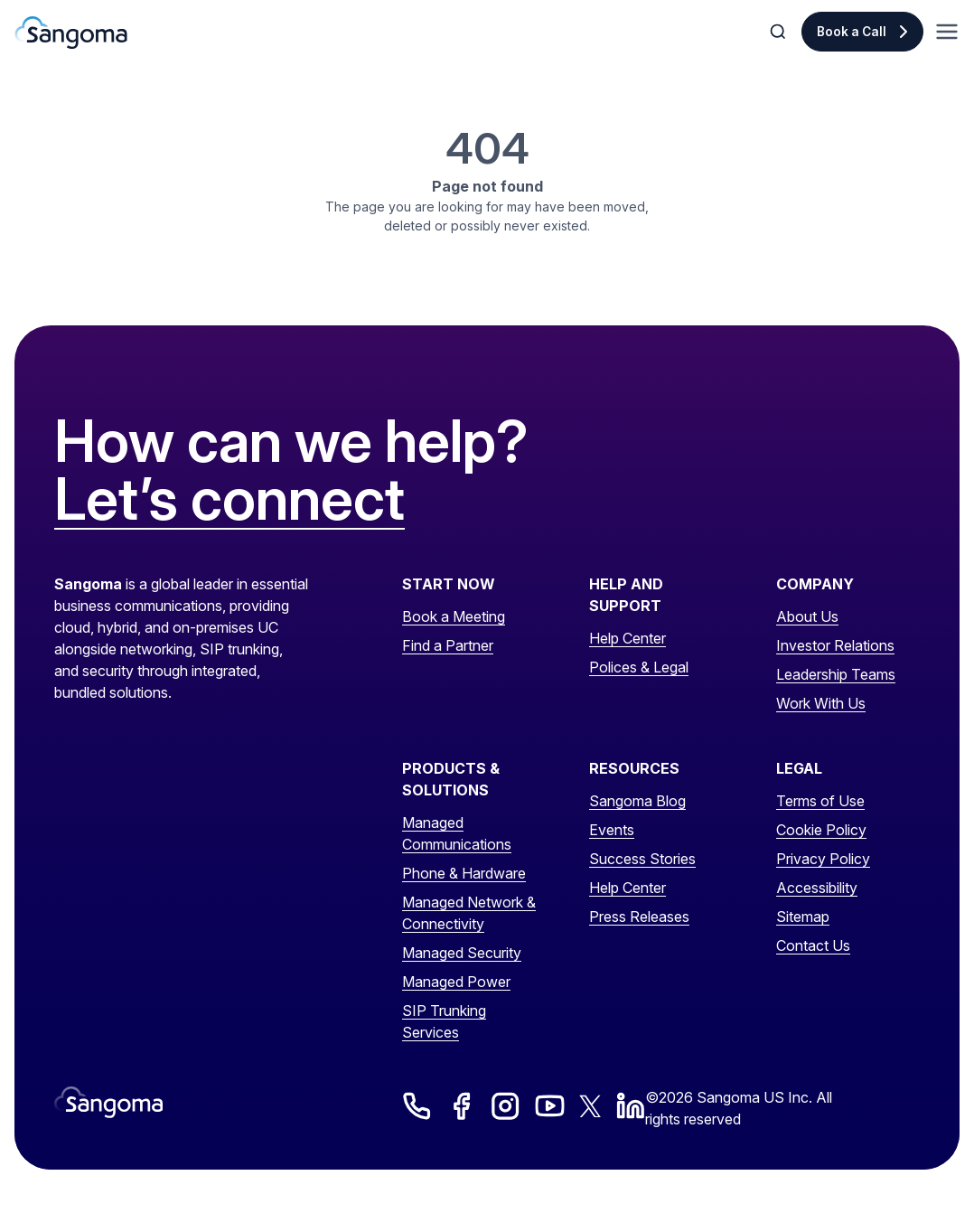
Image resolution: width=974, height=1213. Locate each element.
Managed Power (456, 982)
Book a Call (851, 31)
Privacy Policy (823, 859)
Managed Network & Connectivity (469, 913)
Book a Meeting (453, 616)
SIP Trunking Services (444, 1021)
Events (611, 830)
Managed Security (461, 953)
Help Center (627, 638)
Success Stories (642, 859)
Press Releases (639, 916)
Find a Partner (447, 645)
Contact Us (813, 945)
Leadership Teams (835, 674)
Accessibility (816, 888)
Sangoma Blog (637, 801)
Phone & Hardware (464, 873)
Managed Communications (456, 833)
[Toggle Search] (780, 31)
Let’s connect (229, 500)
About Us (807, 616)
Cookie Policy (821, 830)
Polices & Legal (638, 667)
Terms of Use (820, 801)
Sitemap (802, 916)
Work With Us (821, 703)
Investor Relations (835, 645)
